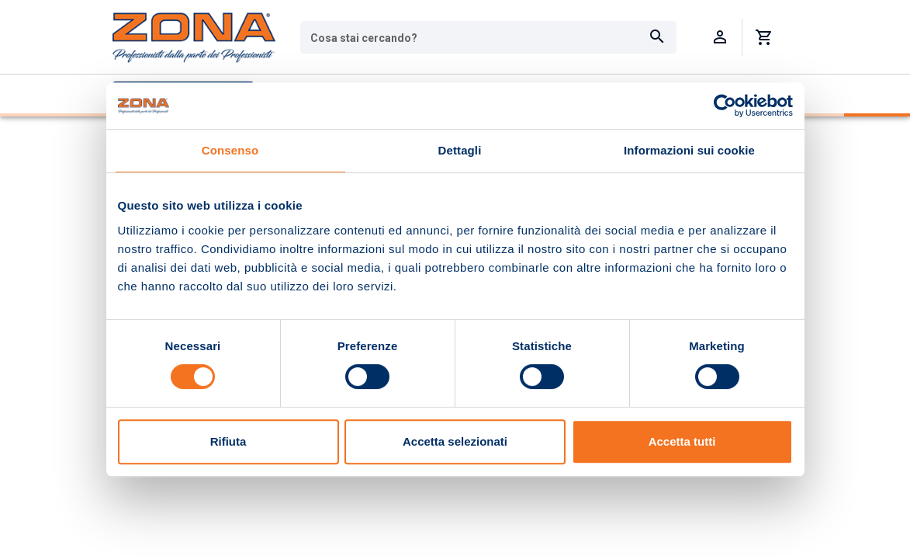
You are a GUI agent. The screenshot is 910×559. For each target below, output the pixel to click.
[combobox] (488, 37)
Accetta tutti (682, 441)
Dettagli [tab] (460, 150)
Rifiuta (228, 441)
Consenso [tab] (230, 150)
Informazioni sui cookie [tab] (689, 150)
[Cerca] (657, 37)
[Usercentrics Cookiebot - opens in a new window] (725, 105)
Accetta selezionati (455, 441)
